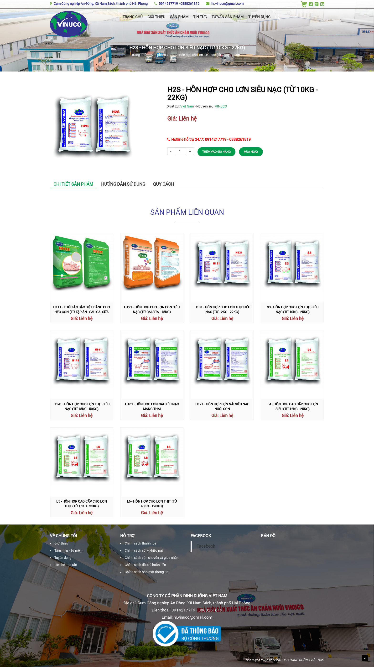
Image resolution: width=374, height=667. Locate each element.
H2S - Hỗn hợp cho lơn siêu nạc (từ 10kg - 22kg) (205, 55)
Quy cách (163, 184)
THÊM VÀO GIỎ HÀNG (216, 151)
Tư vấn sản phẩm (228, 17)
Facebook (206, 546)
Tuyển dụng (259, 17)
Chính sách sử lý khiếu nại (144, 550)
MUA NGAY (251, 151)
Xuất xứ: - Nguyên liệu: (197, 106)
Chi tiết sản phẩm (73, 184)
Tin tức (200, 17)
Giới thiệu (156, 17)
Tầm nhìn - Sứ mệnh (68, 550)
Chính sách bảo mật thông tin (146, 572)
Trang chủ (133, 17)
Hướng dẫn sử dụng (123, 184)
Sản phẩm (179, 17)
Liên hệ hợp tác (65, 565)
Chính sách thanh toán (141, 543)
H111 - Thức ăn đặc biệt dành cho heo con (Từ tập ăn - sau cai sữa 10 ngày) (81, 312)
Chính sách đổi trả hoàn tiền (145, 565)
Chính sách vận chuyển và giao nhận (152, 558)
